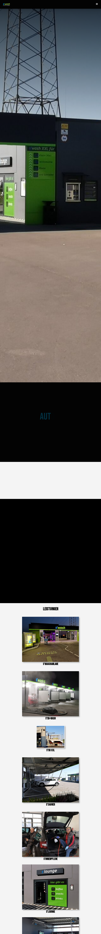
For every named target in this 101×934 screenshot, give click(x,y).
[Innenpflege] (50, 812)
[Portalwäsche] (50, 617)
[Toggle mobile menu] (97, 4)
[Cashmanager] (50, 918)
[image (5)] (50, 726)
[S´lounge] (50, 865)
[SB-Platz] (50, 672)
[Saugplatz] (50, 758)
